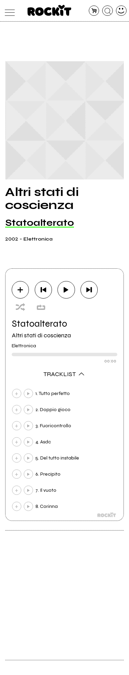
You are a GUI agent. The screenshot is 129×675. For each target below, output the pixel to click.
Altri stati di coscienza (41, 335)
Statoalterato (39, 222)
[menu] (8, 10)
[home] (49, 10)
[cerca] (107, 10)
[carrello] (94, 10)
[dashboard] (121, 10)
